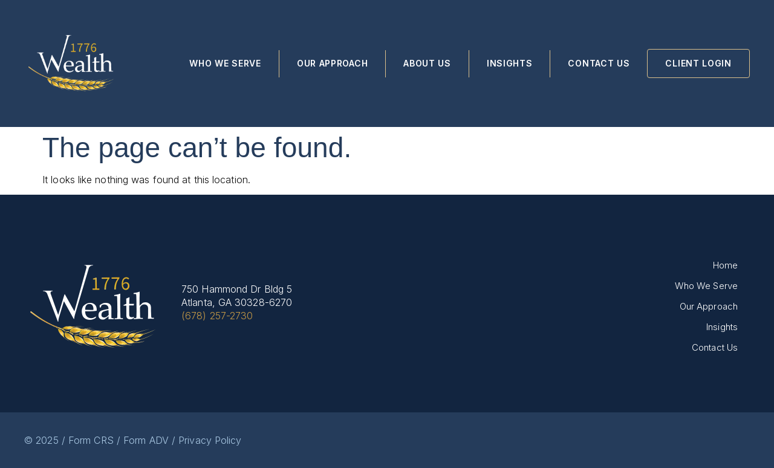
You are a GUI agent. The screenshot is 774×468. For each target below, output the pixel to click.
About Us (427, 63)
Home (725, 265)
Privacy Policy (209, 440)
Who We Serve (225, 63)
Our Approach (332, 63)
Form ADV (146, 440)
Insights (510, 63)
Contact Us (598, 63)
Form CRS (91, 440)
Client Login (698, 63)
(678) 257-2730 (217, 316)
